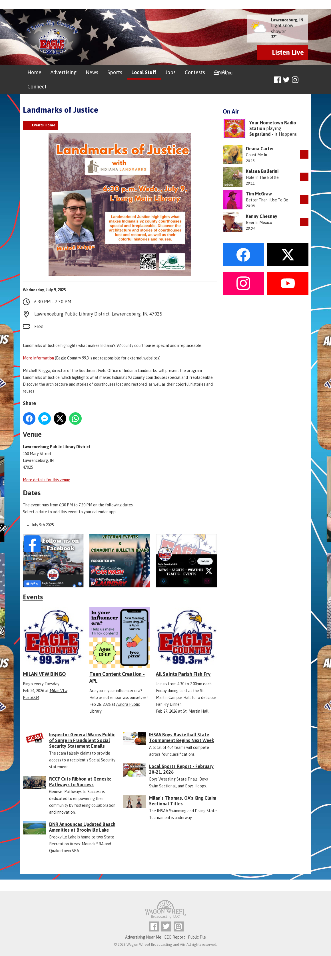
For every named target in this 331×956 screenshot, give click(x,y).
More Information (38, 358)
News (92, 72)
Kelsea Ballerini (262, 171)
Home (34, 72)
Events (33, 597)
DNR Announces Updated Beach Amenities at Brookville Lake (82, 827)
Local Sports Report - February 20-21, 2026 (181, 769)
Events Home (43, 125)
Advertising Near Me (143, 937)
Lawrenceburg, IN (287, 20)
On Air (221, 72)
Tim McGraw (259, 193)
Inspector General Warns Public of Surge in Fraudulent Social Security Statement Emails (82, 740)
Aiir (182, 944)
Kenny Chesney (261, 216)
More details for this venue (46, 480)
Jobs (170, 72)
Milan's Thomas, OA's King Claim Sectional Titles (182, 800)
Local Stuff (143, 72)
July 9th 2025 (43, 525)
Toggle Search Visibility (304, 80)
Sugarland (259, 134)
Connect (37, 87)
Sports (114, 72)
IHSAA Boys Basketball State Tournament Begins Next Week (181, 737)
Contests (195, 72)
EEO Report (174, 937)
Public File (197, 937)
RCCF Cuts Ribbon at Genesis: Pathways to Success (80, 781)
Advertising (64, 72)
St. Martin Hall (195, 711)
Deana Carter (260, 148)
